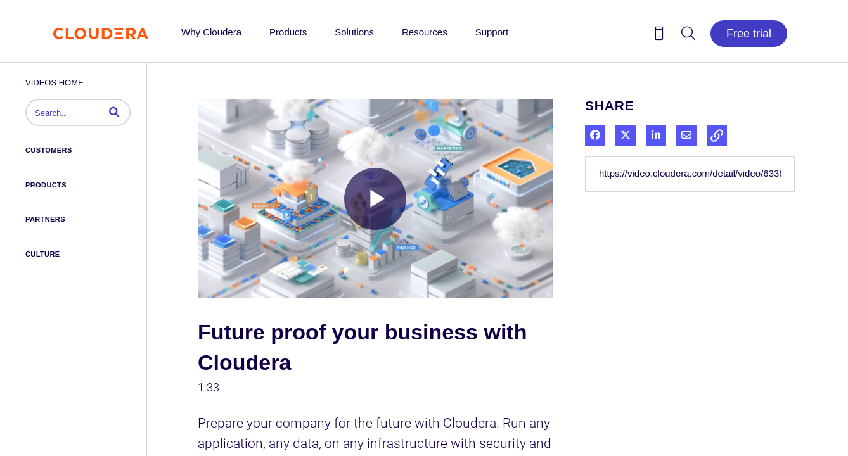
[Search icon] (688, 35)
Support (492, 32)
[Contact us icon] (659, 35)
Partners (45, 219)
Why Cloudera (211, 32)
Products (288, 32)
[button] (114, 111)
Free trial (748, 33)
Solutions (354, 32)
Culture (42, 254)
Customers (48, 150)
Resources (424, 32)
